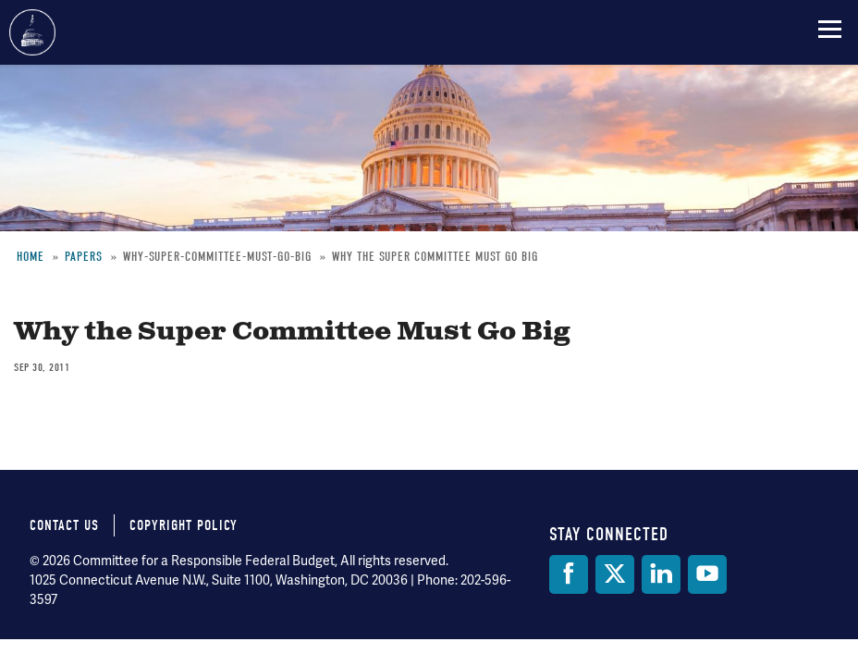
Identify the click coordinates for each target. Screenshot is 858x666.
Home (30, 257)
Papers (84, 257)
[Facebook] (568, 574)
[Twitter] (614, 574)
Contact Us (64, 525)
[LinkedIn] (661, 574)
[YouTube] (707, 574)
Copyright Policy (183, 525)
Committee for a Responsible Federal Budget (32, 32)
